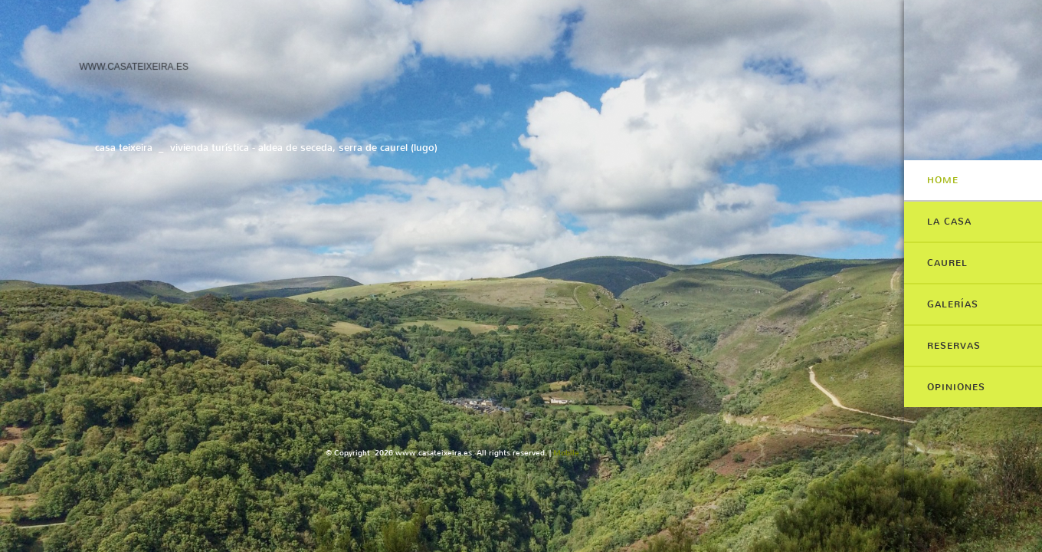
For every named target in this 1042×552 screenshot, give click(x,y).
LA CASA (949, 221)
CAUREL (947, 263)
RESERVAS (954, 346)
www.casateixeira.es (133, 66)
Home (942, 180)
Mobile (566, 453)
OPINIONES (956, 387)
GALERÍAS (952, 304)
